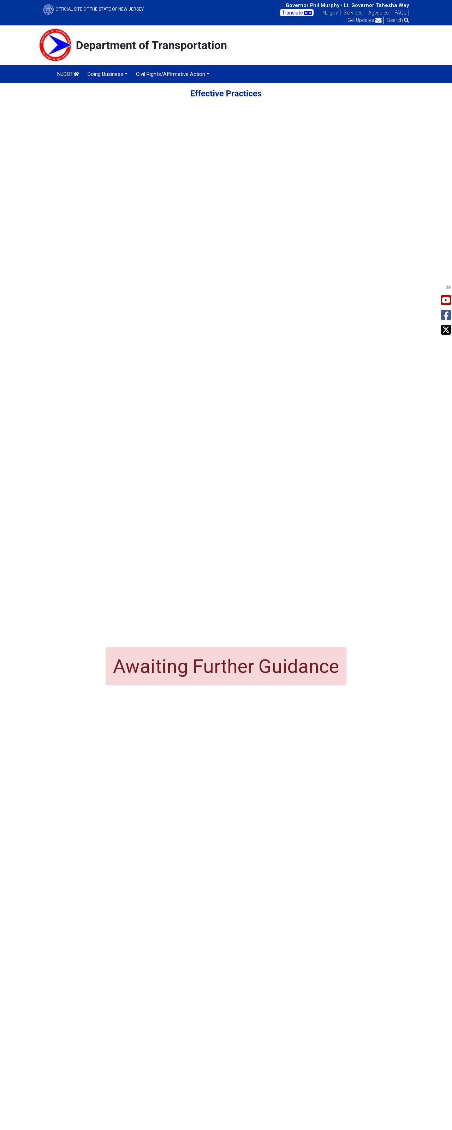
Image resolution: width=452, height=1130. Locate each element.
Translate (297, 13)
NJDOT (68, 74)
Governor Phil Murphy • (314, 5)
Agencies (378, 13)
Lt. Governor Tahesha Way (376, 5)
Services (353, 13)
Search (398, 20)
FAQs (400, 13)
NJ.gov (330, 13)
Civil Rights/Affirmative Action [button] (170, 74)
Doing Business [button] (105, 74)
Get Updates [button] (364, 20)
